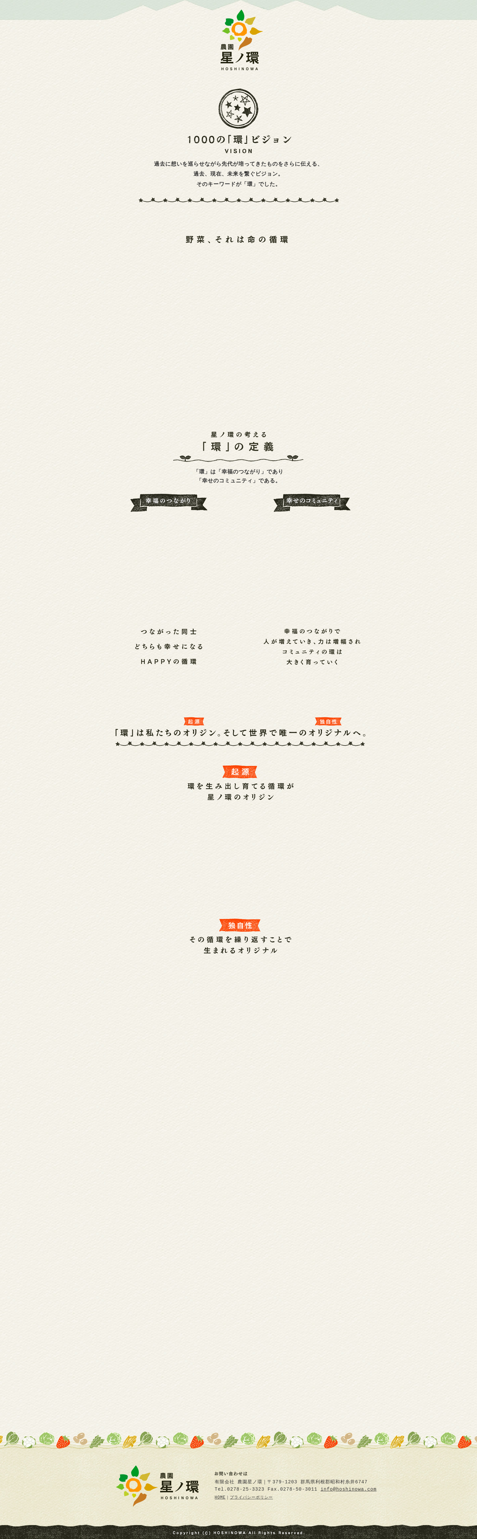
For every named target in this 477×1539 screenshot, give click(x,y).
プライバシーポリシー (251, 1498)
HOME (220, 1498)
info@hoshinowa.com (349, 1489)
